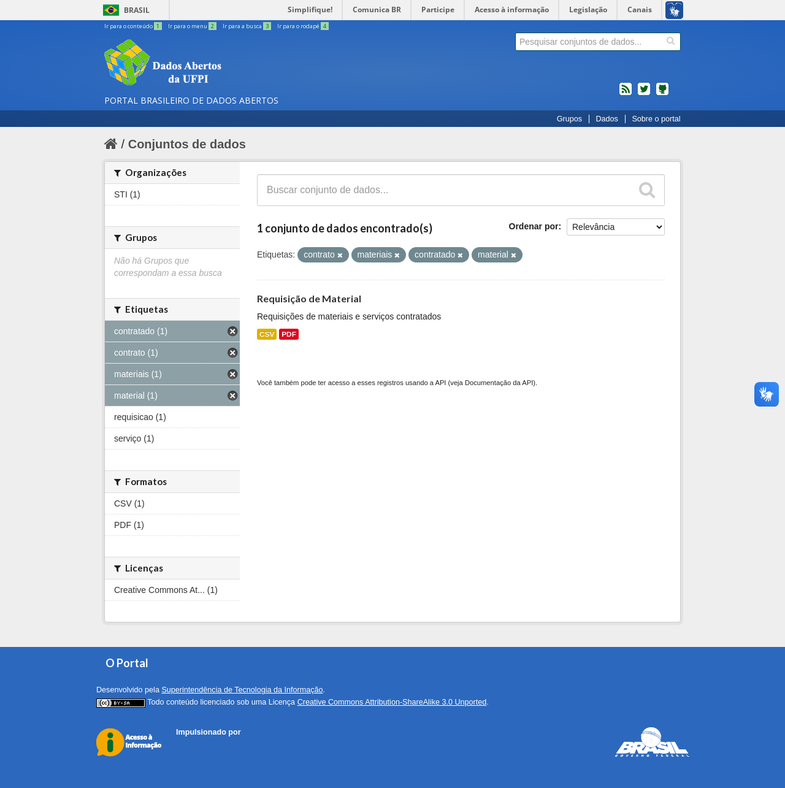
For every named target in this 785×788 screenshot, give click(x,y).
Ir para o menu (193, 26)
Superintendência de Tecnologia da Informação (242, 690)
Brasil (137, 10)
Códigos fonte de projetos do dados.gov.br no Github (662, 94)
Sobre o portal (656, 119)
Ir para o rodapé (303, 26)
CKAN (197, 746)
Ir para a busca (247, 26)
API (440, 382)
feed (625, 94)
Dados (606, 119)
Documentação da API (499, 382)
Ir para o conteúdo (133, 26)
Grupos (569, 119)
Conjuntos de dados (187, 144)
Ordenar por (534, 226)
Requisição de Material (309, 298)
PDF (288, 334)
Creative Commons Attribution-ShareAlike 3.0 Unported (392, 702)
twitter (644, 94)
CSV (266, 334)
